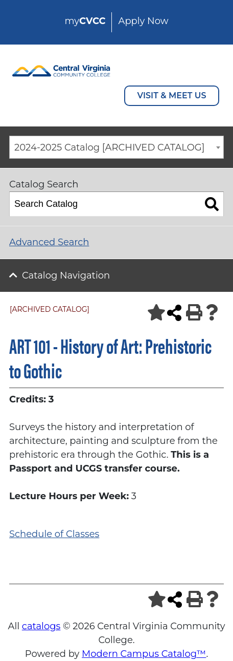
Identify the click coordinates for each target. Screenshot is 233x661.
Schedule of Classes (54, 534)
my (84, 21)
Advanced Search (49, 242)
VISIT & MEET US (171, 95)
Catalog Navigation (66, 275)
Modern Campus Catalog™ (144, 653)
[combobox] (116, 147)
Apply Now (143, 21)
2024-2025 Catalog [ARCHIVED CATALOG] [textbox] (109, 147)
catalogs (41, 626)
